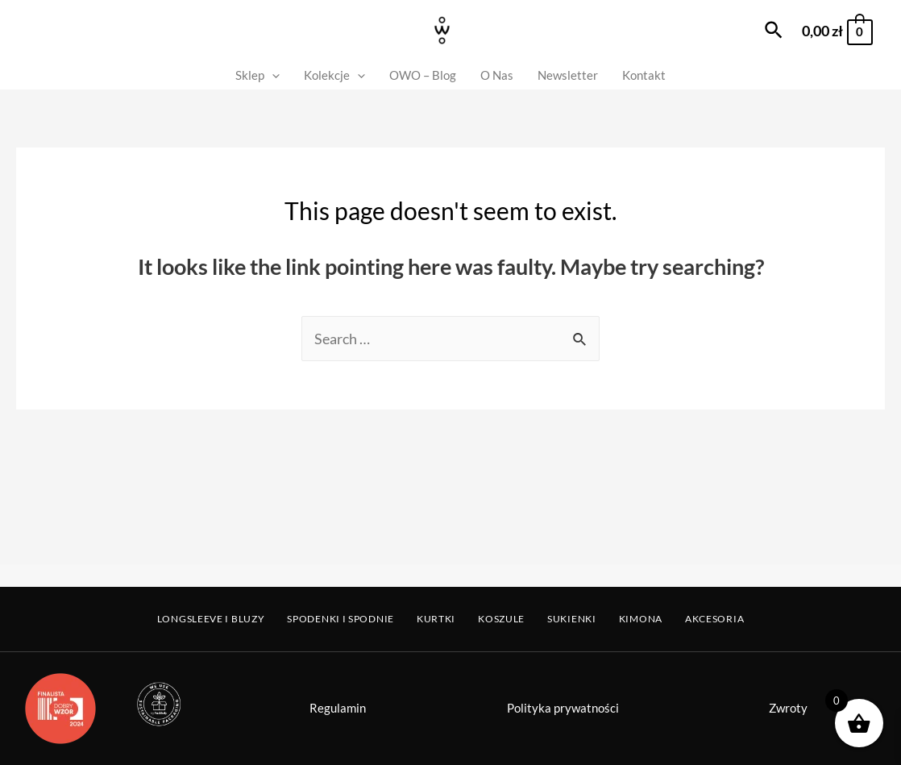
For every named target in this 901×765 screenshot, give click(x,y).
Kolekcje (334, 75)
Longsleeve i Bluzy (211, 619)
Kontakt (644, 75)
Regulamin (337, 708)
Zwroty (788, 708)
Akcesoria (714, 619)
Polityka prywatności (563, 708)
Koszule (501, 619)
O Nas (496, 75)
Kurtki (436, 619)
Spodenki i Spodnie (340, 619)
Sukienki (571, 619)
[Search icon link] (774, 31)
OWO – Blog (422, 75)
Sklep (257, 75)
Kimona (640, 619)
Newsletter (568, 75)
